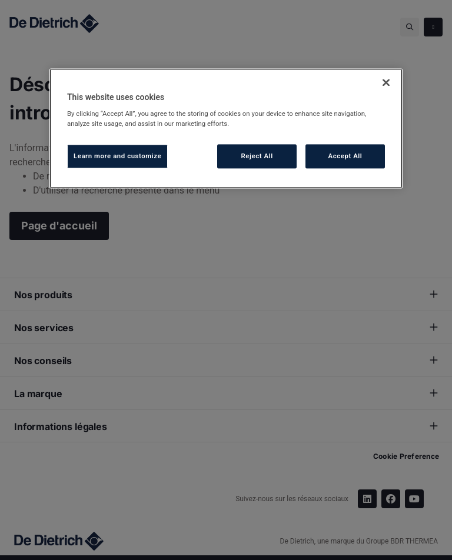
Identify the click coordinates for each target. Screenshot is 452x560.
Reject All (257, 156)
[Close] (386, 82)
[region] (226, 128)
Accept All (345, 156)
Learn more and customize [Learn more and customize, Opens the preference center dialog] (117, 156)
